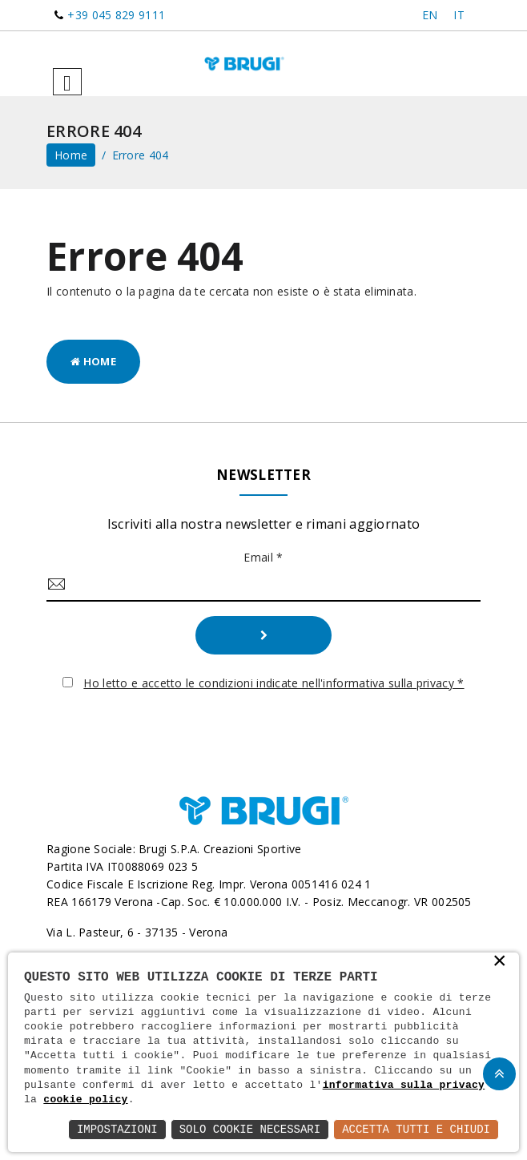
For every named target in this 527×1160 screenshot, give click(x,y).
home (70, 155)
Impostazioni (117, 1129)
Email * (263, 557)
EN (430, 14)
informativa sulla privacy (404, 1085)
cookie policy (85, 1100)
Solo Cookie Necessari (249, 1129)
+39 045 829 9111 (116, 14)
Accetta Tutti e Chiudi (416, 1129)
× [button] (500, 962)
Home (93, 361)
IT (459, 14)
